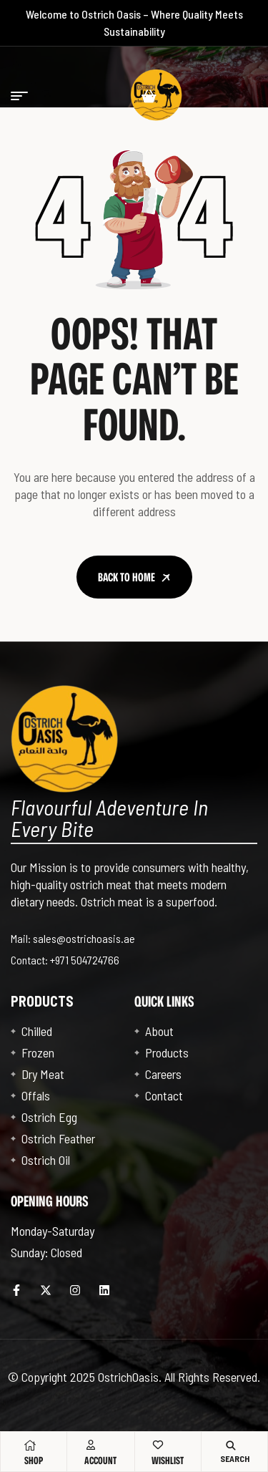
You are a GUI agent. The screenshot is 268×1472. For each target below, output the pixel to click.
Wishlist (168, 1460)
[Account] (90, 1444)
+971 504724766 (84, 960)
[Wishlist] (158, 1444)
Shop (33, 1460)
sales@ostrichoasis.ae (84, 938)
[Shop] (30, 1445)
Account (100, 1460)
